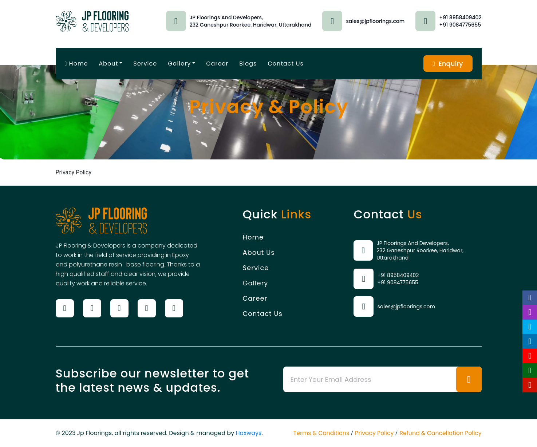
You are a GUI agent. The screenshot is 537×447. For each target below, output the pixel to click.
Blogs (248, 63)
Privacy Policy (372, 433)
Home (76, 63)
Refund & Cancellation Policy (440, 433)
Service (145, 63)
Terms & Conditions (319, 433)
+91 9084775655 (460, 24)
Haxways (248, 433)
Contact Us (285, 63)
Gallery (179, 63)
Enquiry (448, 63)
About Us (258, 252)
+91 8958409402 (460, 17)
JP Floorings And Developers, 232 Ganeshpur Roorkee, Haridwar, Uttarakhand (419, 250)
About (108, 63)
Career (217, 63)
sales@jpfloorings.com (375, 21)
